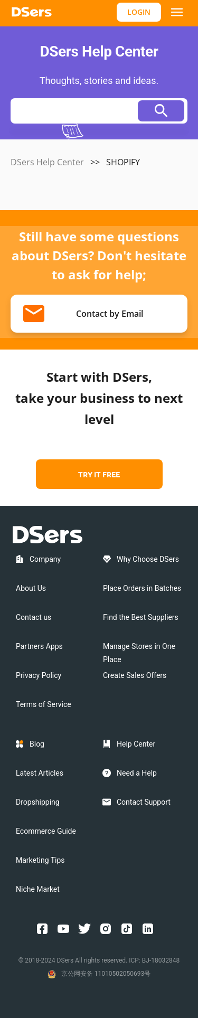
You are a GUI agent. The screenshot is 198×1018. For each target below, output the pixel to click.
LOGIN (138, 12)
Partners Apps (39, 646)
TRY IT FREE (99, 474)
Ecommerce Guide (46, 831)
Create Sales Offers (134, 675)
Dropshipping (38, 802)
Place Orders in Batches (142, 588)
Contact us (33, 617)
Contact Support (144, 802)
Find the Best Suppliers (140, 617)
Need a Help (137, 773)
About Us (31, 588)
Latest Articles (39, 773)
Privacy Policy (38, 675)
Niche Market (38, 889)
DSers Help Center (47, 162)
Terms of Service (43, 704)
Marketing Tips (40, 860)
